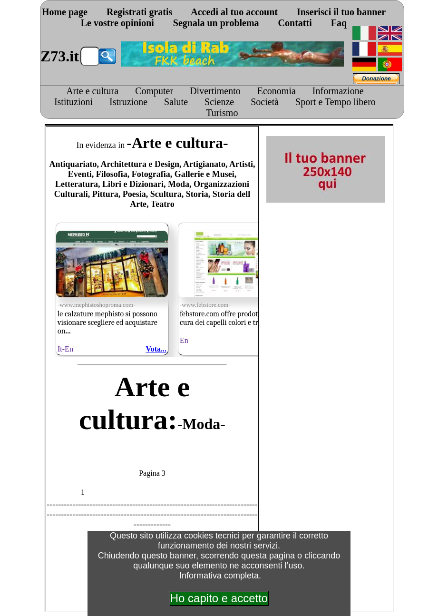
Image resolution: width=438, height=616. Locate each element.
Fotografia (151, 174)
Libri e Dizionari (133, 184)
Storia (197, 194)
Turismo (222, 113)
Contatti (295, 23)
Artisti (241, 164)
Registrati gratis (139, 12)
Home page (65, 12)
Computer (154, 91)
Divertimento (215, 91)
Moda (178, 184)
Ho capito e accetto (219, 598)
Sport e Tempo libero (335, 102)
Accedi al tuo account (234, 12)
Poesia (134, 194)
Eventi (80, 174)
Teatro (163, 204)
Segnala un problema (216, 23)
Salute (176, 102)
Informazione (338, 91)
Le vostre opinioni (117, 23)
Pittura (105, 194)
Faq (339, 23)
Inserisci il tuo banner (341, 12)
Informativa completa (219, 575)
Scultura (166, 194)
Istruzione (128, 102)
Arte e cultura (92, 91)
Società (265, 102)
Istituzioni (73, 102)
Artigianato (204, 164)
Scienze (219, 102)
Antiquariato (73, 164)
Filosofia (111, 174)
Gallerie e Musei (204, 174)
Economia (276, 91)
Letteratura (76, 184)
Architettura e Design (139, 164)
